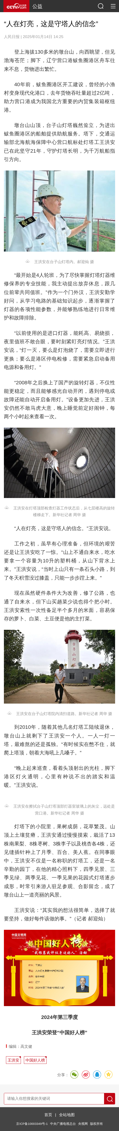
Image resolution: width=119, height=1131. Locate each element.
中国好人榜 (35, 1060)
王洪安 (13, 1060)
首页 (48, 1114)
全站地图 (67, 1114)
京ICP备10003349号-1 (32, 1123)
